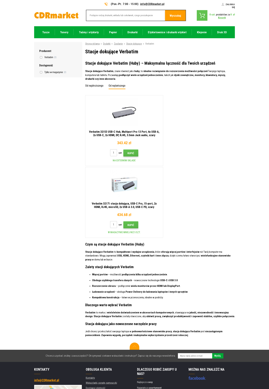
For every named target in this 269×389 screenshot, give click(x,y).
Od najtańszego (117, 85)
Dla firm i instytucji (95, 346)
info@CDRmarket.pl (152, 4)
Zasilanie (118, 43)
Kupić (116, 153)
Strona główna (92, 43)
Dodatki (106, 43)
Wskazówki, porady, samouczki (101, 311)
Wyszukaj (175, 15)
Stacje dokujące (134, 43)
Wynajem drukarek (95, 351)
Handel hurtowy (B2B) (97, 321)
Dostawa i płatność (95, 316)
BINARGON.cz (228, 373)
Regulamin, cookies (95, 336)
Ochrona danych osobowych (100, 341)
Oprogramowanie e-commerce (206, 373)
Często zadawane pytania (99, 326)
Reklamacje (91, 331)
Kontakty (90, 306)
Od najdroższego (94, 85)
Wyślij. (217, 283)
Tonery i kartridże (157, 384)
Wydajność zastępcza (97, 356)
